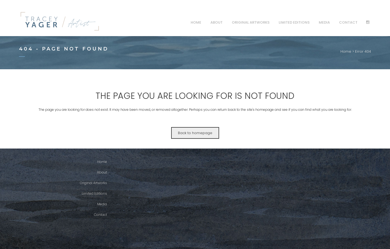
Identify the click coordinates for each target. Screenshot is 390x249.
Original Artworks (93, 183)
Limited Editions (94, 193)
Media (102, 204)
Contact (100, 214)
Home (345, 51)
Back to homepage (195, 132)
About (102, 172)
